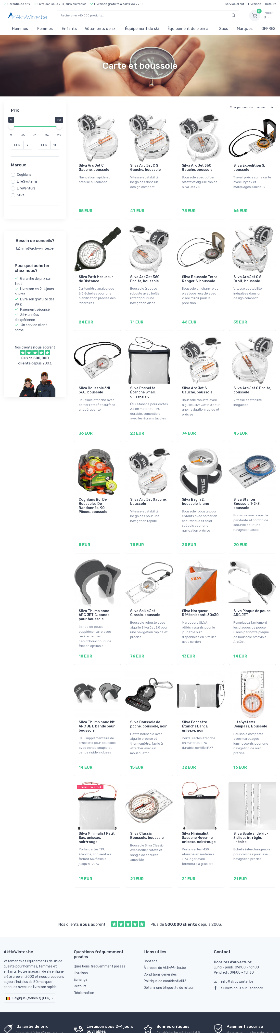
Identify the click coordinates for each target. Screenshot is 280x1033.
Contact (150, 937)
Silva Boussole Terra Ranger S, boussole (199, 275)
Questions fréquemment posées (99, 942)
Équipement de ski (142, 28)
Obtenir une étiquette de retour (169, 964)
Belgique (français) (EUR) (28, 974)
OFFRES (268, 28)
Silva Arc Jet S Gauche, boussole (197, 383)
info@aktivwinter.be (233, 957)
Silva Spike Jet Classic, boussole (145, 599)
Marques (245, 28)
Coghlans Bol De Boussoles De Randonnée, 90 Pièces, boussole (93, 495)
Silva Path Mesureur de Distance (96, 275)
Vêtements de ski (100, 28)
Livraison (254, 4)
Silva (21, 195)
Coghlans (24, 175)
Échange (81, 955)
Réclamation (84, 969)
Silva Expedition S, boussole (249, 167)
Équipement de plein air (189, 28)
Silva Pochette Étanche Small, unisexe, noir (143, 385)
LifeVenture (26, 188)
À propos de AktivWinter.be (165, 944)
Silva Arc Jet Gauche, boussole (148, 491)
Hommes (20, 28)
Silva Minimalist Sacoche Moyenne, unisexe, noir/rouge (199, 817)
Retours (270, 4)
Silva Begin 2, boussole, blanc (195, 491)
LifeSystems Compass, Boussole (250, 707)
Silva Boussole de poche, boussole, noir (148, 707)
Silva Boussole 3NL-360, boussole (96, 383)
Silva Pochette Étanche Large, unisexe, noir (195, 709)
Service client (234, 4)
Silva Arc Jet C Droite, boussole (252, 383)
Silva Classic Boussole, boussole (147, 815)
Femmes (45, 28)
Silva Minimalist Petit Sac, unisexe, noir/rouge (97, 817)
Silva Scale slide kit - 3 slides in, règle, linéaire (250, 817)
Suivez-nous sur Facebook (238, 964)
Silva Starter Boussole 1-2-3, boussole (247, 493)
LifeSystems (27, 181)
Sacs (223, 28)
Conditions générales (160, 950)
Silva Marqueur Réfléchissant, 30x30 (200, 599)
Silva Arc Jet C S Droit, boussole (247, 275)
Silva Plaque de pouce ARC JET (251, 599)
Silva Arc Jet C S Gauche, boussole (145, 167)
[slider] (11, 126)
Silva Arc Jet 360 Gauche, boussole (197, 167)
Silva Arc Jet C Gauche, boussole (94, 167)
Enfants (69, 28)
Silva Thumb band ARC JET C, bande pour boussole (94, 601)
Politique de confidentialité (165, 957)
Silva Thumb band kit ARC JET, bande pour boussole (97, 709)
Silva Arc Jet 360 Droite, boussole (145, 275)
